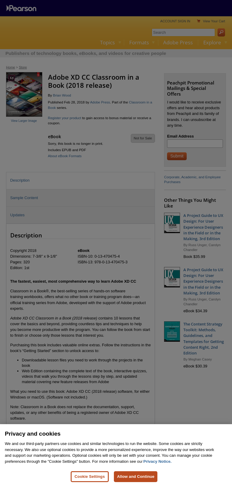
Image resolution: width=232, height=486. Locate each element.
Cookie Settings (90, 476)
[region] (116, 455)
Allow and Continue (135, 476)
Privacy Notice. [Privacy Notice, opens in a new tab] (157, 461)
